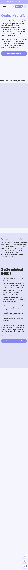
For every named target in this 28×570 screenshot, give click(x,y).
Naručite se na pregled (14, 341)
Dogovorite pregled (14, 53)
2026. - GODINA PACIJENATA (14, 1)
